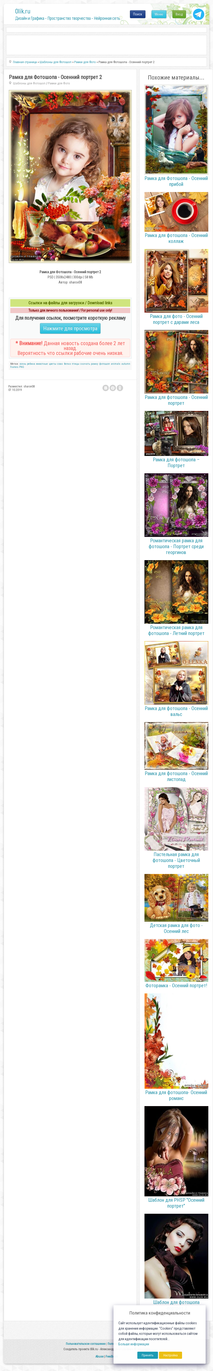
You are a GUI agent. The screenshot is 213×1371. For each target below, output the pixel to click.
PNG (21, 367)
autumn (125, 363)
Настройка (170, 1355)
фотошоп (104, 363)
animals (115, 363)
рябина (31, 363)
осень (23, 363)
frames (14, 367)
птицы (75, 363)
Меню (159, 14)
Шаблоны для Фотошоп (29, 83)
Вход (179, 14)
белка (67, 363)
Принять (148, 1355)
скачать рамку (89, 363)
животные (42, 363)
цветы (52, 363)
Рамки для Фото (59, 83)
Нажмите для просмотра (70, 328)
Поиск (137, 14)
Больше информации (133, 1344)
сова (60, 363)
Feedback (112, 1356)
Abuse (99, 1356)
